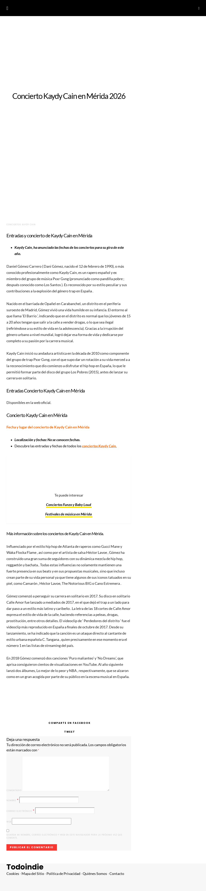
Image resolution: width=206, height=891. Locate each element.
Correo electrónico (20, 810)
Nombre (12, 800)
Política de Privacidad (63, 874)
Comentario (14, 790)
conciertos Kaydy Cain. (99, 446)
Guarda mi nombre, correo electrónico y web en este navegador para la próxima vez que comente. (64, 836)
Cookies (12, 874)
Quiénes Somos (95, 874)
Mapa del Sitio (33, 874)
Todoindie (24, 867)
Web (8, 821)
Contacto (116, 874)
